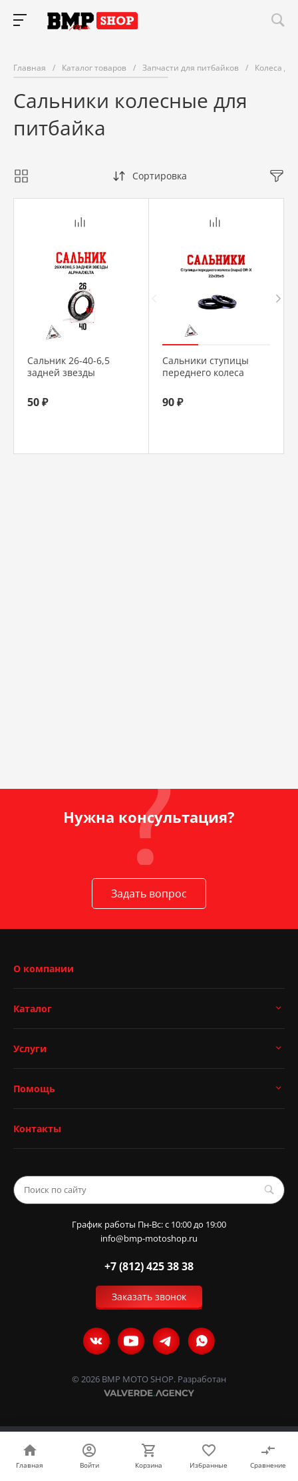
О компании (43, 968)
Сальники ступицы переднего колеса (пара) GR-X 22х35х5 (207, 373)
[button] (180, 344)
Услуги (30, 1048)
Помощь (34, 1088)
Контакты (37, 1128)
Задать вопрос (149, 893)
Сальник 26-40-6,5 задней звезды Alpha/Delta (68, 373)
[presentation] (154, 298)
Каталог (32, 1008)
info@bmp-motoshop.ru (149, 1238)
